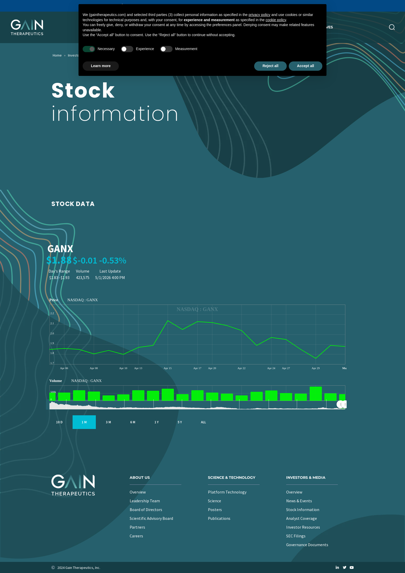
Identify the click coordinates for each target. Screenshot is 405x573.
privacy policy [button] (259, 15)
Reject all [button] (270, 66)
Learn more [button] (101, 66)
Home (57, 55)
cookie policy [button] (276, 20)
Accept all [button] (305, 66)
